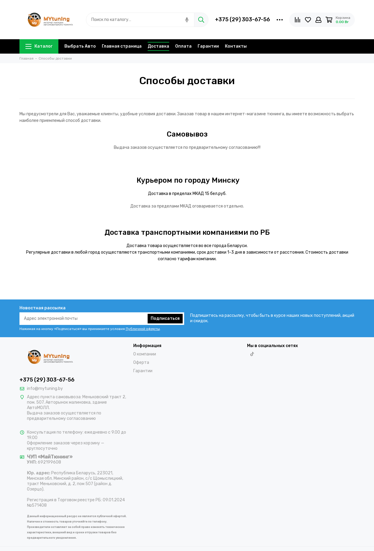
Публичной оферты (143, 329)
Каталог (38, 46)
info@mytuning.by (45, 388)
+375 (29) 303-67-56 (242, 19)
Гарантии (208, 46)
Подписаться (165, 318)
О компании (144, 354)
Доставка (158, 46)
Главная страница (122, 46)
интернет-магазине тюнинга (254, 113)
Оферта (141, 362)
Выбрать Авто (80, 46)
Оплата (183, 46)
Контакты (236, 46)
